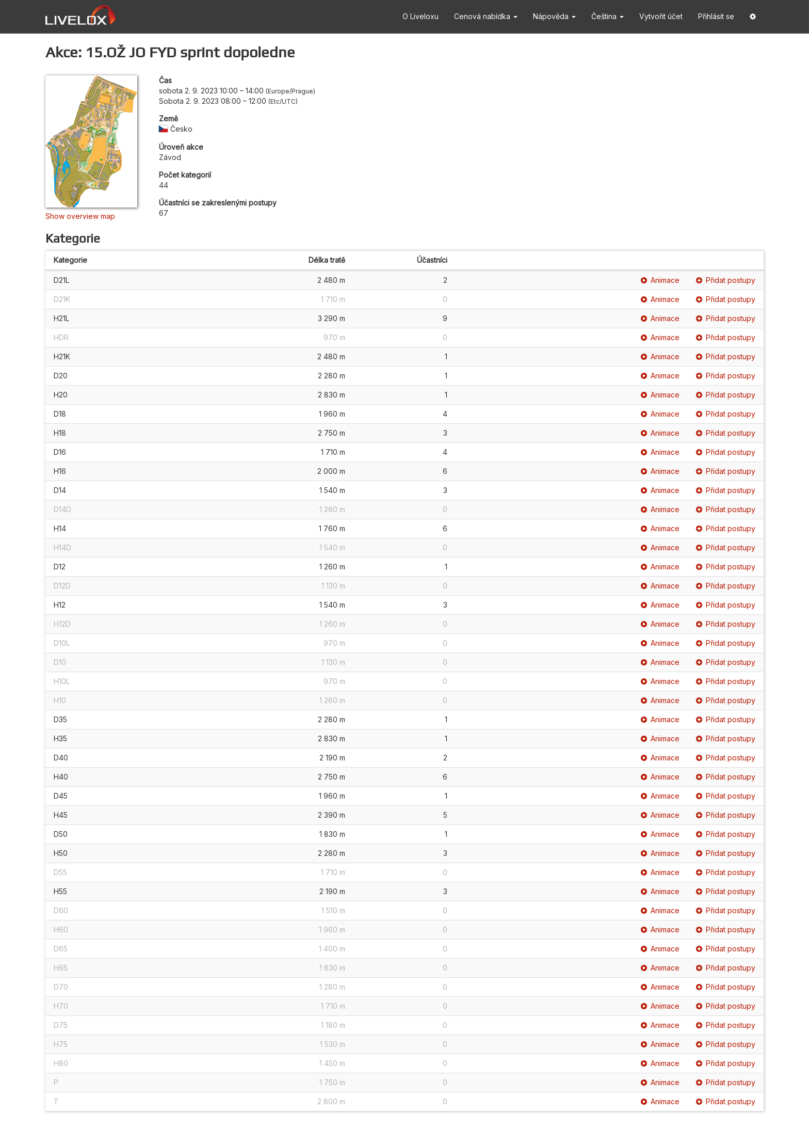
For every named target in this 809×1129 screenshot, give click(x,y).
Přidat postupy (725, 280)
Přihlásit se (716, 16)
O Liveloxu (420, 16)
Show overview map (80, 216)
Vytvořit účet (661, 16)
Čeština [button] (607, 16)
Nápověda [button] (554, 16)
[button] (753, 17)
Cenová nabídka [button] (485, 16)
